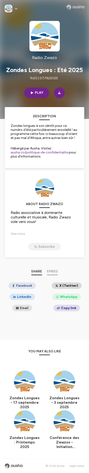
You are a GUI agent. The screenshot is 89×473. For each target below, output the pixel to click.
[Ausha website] (75, 7)
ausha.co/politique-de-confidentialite (39, 152)
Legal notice (76, 466)
